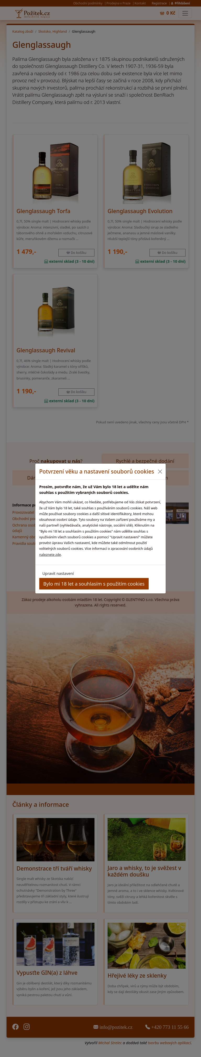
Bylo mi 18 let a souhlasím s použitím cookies (93, 583)
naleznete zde (50, 554)
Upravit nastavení (58, 573)
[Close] (160, 471)
